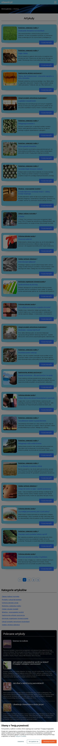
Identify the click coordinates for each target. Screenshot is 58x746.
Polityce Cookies (20, 736)
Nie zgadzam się (33, 741)
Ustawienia (21, 741)
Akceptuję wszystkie (49, 741)
